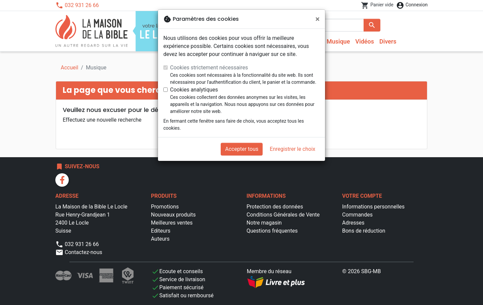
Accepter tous (241, 149)
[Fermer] (317, 19)
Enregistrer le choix (292, 149)
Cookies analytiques (194, 89)
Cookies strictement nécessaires (209, 67)
